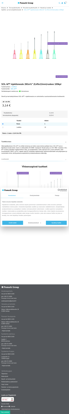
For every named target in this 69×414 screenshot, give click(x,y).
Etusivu (4, 8)
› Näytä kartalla (5, 331)
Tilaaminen (4, 373)
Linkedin (12, 406)
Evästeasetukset (34, 222)
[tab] (34, 142)
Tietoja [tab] (57, 195)
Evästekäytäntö (5, 390)
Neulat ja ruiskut (46, 8)
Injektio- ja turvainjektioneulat (11, 10)
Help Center (4, 384)
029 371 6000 (8, 296)
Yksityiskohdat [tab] (34, 195)
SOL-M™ (14, 89)
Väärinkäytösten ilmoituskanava (10, 409)
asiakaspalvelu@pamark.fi (8, 301)
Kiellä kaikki (13, 222)
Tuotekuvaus (6, 142)
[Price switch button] (6, 101)
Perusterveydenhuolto (30, 8)
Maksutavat (4, 376)
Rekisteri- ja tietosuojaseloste (9, 387)
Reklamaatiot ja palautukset (9, 382)
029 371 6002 (8, 326)
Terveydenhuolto (14, 8)
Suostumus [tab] (12, 195)
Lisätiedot (5, 159)
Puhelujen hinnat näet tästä (9, 298)
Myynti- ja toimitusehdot (8, 379)
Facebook (5, 406)
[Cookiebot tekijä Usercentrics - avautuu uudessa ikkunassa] (59, 190)
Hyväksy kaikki (56, 222)
